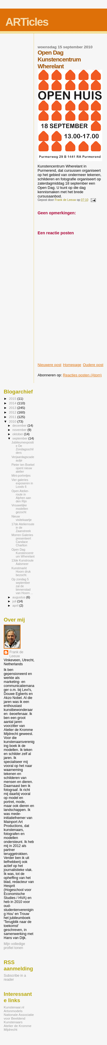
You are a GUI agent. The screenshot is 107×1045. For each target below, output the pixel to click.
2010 (13, 421)
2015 (13, 398)
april (16, 605)
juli (15, 601)
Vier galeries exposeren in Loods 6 (22, 483)
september (21, 438)
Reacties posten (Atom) (82, 375)
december (20, 425)
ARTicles (26, 22)
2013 (13, 407)
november (20, 429)
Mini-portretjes (21, 475)
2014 (13, 403)
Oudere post (93, 365)
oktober (18, 434)
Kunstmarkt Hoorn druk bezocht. (21, 571)
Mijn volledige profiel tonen (14, 946)
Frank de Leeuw (16, 654)
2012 (13, 412)
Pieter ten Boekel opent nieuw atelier (23, 468)
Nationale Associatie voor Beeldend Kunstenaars (19, 1018)
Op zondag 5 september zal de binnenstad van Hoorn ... (22, 586)
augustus (19, 597)
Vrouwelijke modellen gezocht (19, 508)
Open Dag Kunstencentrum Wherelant (23, 553)
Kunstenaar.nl (14, 1007)
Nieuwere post (49, 365)
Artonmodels (13, 1011)
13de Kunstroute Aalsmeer (22, 562)
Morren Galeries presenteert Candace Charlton (22, 540)
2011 (13, 417)
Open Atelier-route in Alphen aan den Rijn (21, 496)
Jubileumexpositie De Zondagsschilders (22, 447)
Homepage (72, 365)
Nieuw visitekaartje (21, 518)
